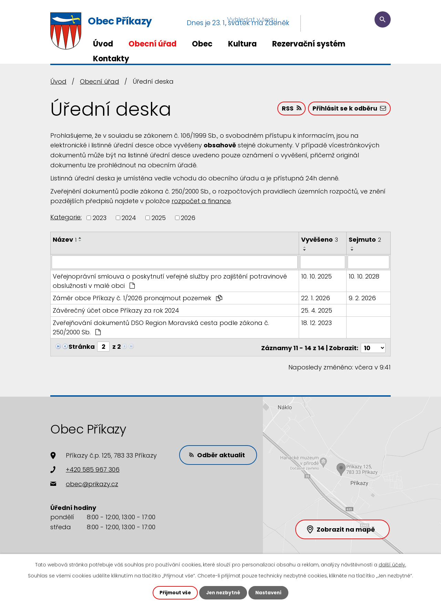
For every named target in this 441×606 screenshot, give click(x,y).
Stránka (82, 346)
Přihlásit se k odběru (348, 109)
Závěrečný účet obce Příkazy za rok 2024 (116, 310)
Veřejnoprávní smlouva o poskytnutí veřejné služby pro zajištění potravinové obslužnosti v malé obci (170, 281)
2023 (99, 217)
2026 (188, 217)
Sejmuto (365, 239)
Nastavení (270, 592)
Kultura (242, 44)
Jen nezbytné (223, 592)
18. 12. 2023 (316, 322)
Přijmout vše (173, 592)
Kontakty (111, 58)
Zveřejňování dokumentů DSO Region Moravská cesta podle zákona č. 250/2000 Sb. (161, 327)
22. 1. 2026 (315, 297)
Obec (202, 44)
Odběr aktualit (218, 453)
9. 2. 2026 (362, 297)
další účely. (392, 564)
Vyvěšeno (319, 239)
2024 (129, 217)
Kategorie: (66, 217)
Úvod (103, 44)
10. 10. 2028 (364, 276)
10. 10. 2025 (316, 276)
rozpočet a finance (201, 201)
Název (64, 239)
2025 (159, 217)
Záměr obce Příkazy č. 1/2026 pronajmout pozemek (137, 297)
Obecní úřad (152, 44)
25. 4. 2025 (316, 310)
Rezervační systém (308, 44)
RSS (289, 109)
